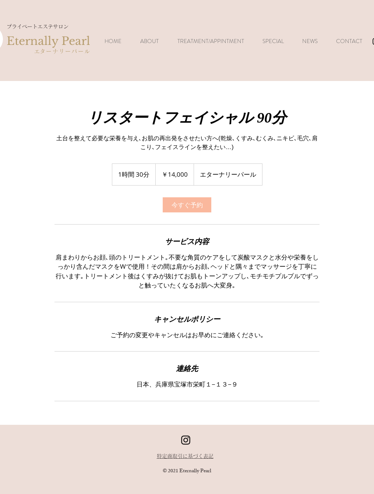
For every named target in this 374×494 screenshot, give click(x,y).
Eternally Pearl (48, 41)
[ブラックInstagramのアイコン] (186, 440)
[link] (187, 204)
